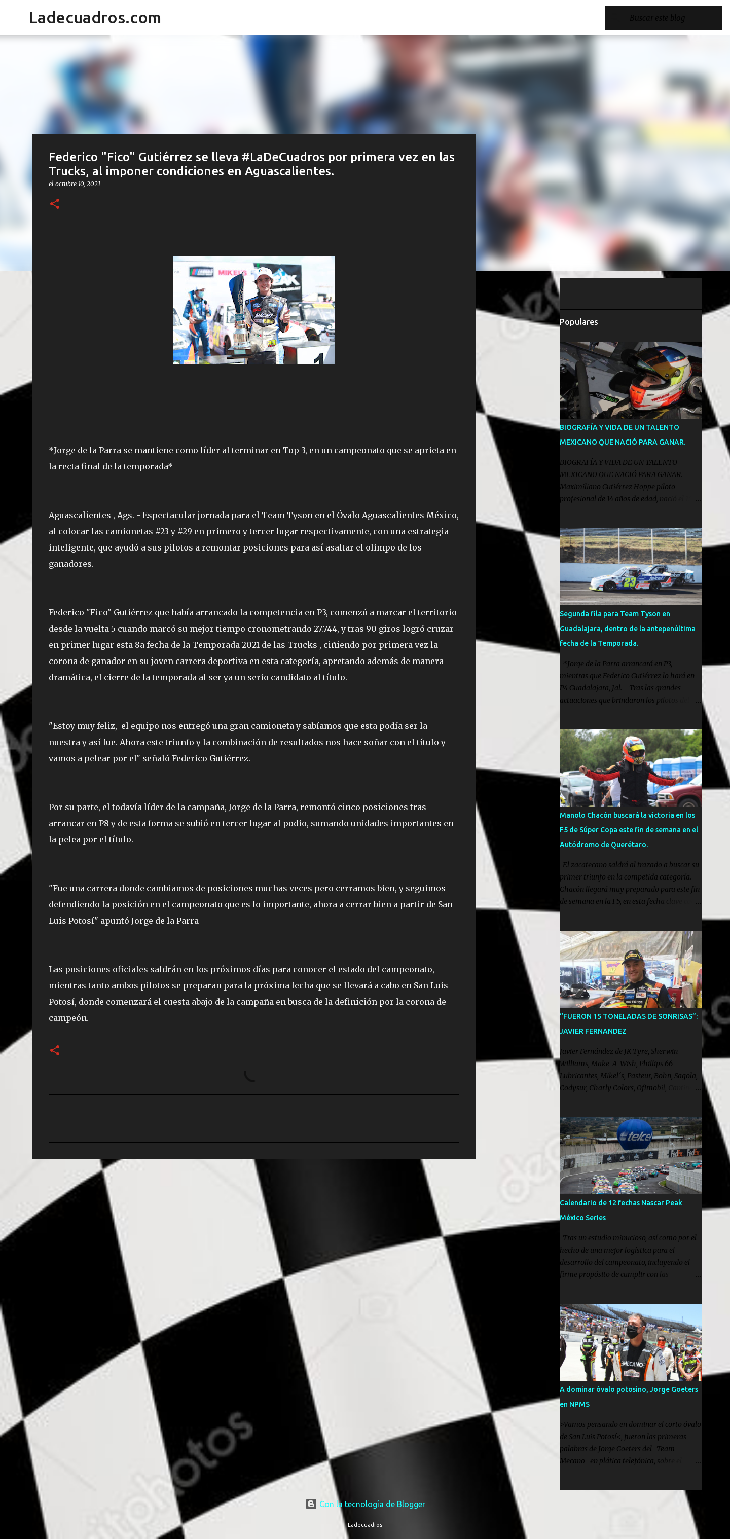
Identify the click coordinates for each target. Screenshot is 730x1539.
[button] (55, 204)
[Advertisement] (527, 438)
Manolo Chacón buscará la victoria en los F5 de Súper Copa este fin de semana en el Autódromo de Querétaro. (629, 830)
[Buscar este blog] (668, 18)
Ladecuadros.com (94, 17)
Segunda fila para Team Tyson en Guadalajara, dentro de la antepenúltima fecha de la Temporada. (628, 628)
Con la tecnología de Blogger (365, 1504)
